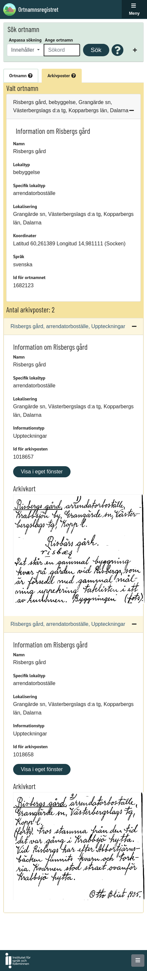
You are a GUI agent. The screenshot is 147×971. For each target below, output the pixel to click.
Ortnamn (20, 76)
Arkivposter (62, 76)
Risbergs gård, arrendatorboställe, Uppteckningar (67, 326)
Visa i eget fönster (42, 471)
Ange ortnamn (59, 40)
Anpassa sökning (25, 40)
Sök (96, 49)
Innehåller (23, 50)
